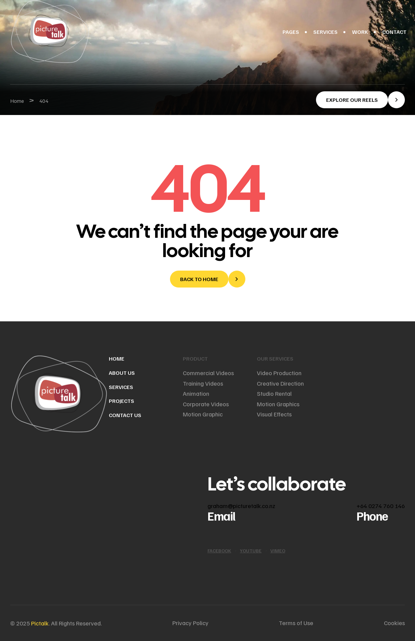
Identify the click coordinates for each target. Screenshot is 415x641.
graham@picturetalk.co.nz (241, 505)
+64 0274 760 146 (381, 505)
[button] (360, 99)
